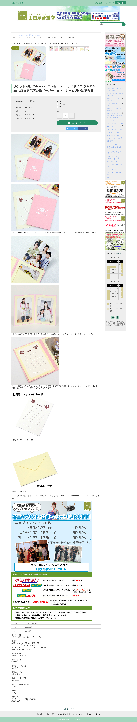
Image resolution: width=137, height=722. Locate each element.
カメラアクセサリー (113, 170)
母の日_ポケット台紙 (113, 135)
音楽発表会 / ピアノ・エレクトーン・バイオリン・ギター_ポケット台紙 (115, 115)
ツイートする (73, 128)
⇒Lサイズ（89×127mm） (48, 35)
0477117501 (116, 328)
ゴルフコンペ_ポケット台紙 (115, 123)
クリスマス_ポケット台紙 (114, 138)
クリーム (62, 104)
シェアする (84, 128)
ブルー (61, 107)
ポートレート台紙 (112, 144)
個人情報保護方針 (64, 714)
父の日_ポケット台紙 (113, 132)
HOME (14, 35)
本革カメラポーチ (112, 162)
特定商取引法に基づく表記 (45, 714)
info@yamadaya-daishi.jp (116, 326)
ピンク (61, 101)
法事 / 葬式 (110, 141)
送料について (77, 714)
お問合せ (97, 714)
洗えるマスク (111, 177)
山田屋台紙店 (17, 3)
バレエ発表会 (111, 120)
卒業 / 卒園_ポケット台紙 (114, 129)
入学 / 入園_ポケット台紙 (114, 126)
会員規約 (88, 714)
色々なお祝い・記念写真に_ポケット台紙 (29, 35)
